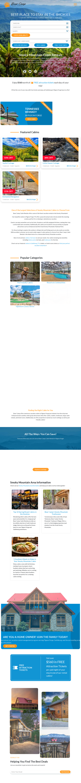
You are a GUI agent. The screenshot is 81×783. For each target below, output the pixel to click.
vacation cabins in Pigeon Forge (39, 56)
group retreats (59, 61)
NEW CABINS (41, 45)
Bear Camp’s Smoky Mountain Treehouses (56, 513)
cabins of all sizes (30, 236)
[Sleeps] (41, 31)
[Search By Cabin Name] (40, 41)
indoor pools (32, 238)
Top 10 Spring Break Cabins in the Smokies (25, 513)
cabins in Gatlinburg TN (32, 242)
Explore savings (42, 469)
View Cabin (45, 119)
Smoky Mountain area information (29, 485)
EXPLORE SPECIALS (20, 45)
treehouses (47, 238)
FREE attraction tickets (42, 81)
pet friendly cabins (23, 61)
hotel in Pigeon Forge (48, 59)
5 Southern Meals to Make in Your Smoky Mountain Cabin (25, 560)
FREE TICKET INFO (61, 45)
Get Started (10, 646)
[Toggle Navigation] (75, 4)
